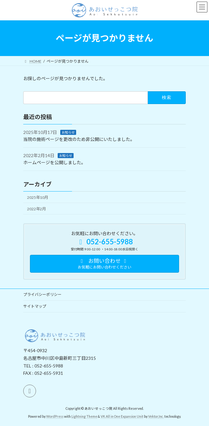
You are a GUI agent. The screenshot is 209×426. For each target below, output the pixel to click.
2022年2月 (36, 208)
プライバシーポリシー (42, 294)
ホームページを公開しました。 (54, 162)
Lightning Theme (84, 416)
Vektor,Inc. (156, 416)
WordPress (54, 416)
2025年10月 (37, 197)
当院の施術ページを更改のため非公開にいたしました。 (79, 139)
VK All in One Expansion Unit (122, 416)
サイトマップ (34, 306)
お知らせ (68, 132)
